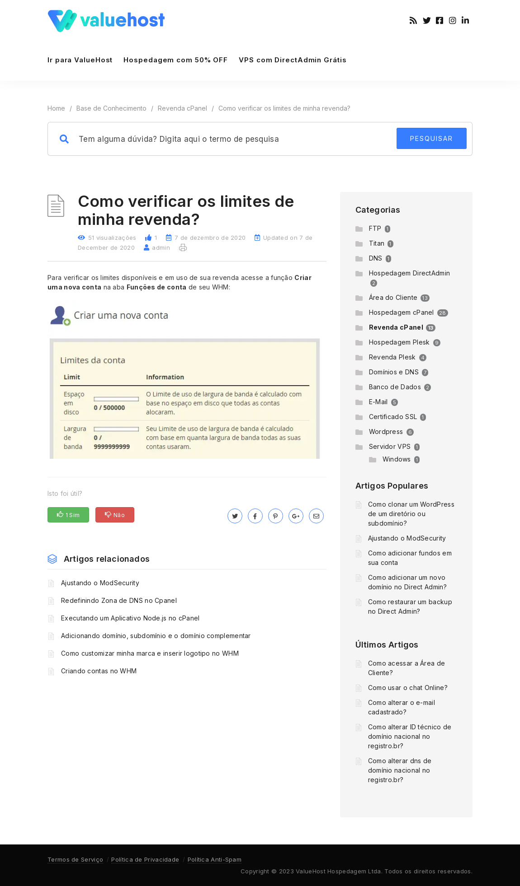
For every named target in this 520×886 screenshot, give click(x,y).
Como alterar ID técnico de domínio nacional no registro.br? (410, 736)
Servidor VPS (390, 446)
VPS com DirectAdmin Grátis (292, 60)
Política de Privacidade (145, 859)
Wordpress (386, 431)
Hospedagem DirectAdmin (409, 273)
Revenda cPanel (182, 108)
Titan (377, 243)
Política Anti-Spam (214, 859)
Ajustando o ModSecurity (100, 583)
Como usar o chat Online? (408, 687)
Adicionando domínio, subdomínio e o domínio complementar (156, 635)
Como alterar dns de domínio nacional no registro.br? (400, 770)
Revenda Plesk (392, 357)
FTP (375, 228)
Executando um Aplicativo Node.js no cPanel (130, 618)
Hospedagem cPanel (401, 312)
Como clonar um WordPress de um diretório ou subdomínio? (411, 513)
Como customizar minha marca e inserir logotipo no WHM (150, 653)
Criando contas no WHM (99, 671)
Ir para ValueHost (80, 60)
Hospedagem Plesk (399, 342)
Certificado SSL (393, 416)
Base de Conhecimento (111, 108)
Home (56, 108)
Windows (397, 459)
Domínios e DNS (394, 372)
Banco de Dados (395, 387)
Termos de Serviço (75, 859)
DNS (376, 258)
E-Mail (378, 402)
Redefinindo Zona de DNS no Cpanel (119, 600)
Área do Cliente (393, 297)
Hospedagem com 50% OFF (175, 60)
